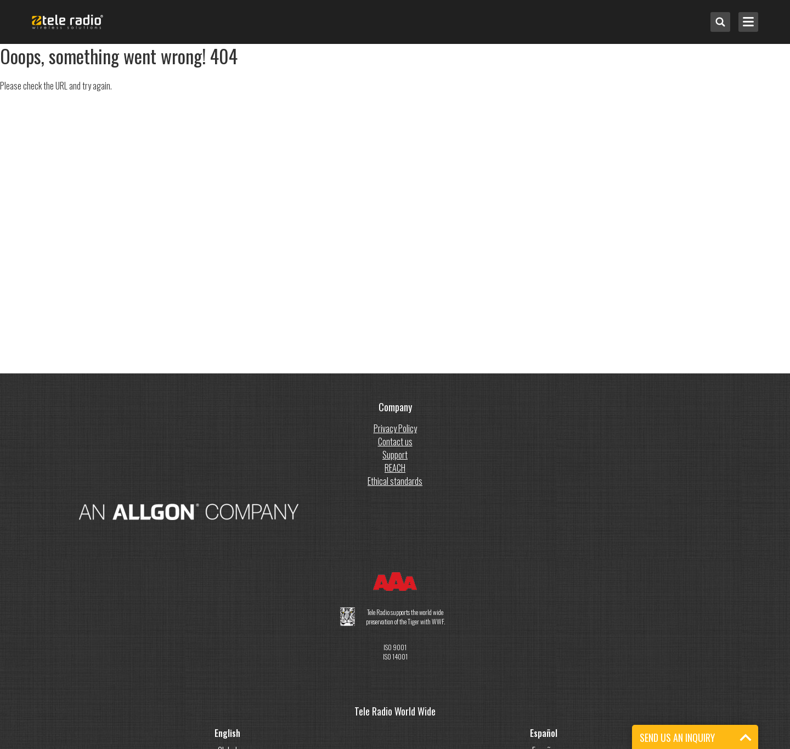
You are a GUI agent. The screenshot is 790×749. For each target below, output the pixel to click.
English (227, 733)
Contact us (395, 441)
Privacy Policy (395, 428)
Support (395, 454)
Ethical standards (395, 481)
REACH (395, 467)
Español (543, 733)
